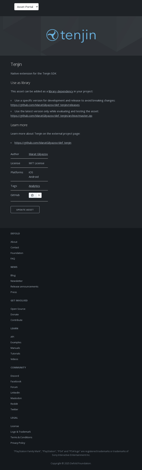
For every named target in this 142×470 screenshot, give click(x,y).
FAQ (13, 258)
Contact (15, 247)
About (14, 241)
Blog (13, 275)
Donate (15, 314)
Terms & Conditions (21, 437)
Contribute (16, 320)
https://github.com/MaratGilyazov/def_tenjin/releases (45, 105)
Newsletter (17, 281)
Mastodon (16, 398)
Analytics (34, 186)
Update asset (25, 209)
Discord (15, 375)
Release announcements (24, 286)
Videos (14, 359)
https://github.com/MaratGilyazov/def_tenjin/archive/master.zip (51, 115)
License (15, 426)
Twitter (14, 409)
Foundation (17, 253)
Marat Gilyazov (38, 154)
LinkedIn (15, 392)
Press (14, 292)
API (12, 336)
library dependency (61, 91)
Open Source (18, 308)
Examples (16, 342)
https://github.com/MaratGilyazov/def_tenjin (42, 142)
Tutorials (15, 353)
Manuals (15, 348)
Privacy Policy (18, 442)
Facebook (16, 381)
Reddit (14, 403)
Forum (14, 387)
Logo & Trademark (21, 431)
